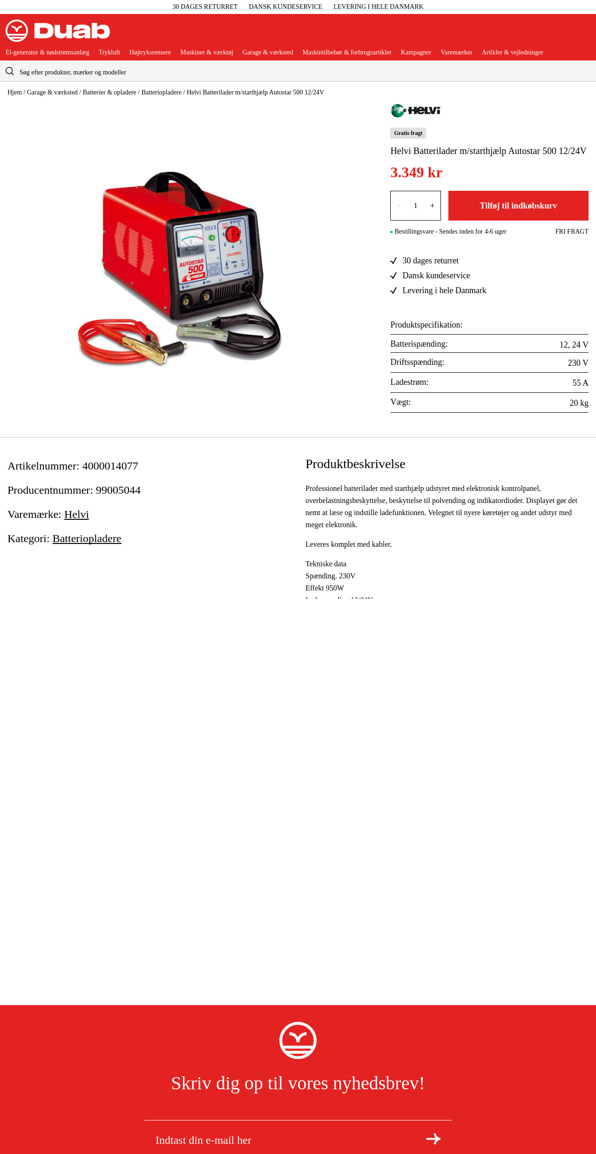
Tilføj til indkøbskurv (518, 205)
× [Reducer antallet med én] (398, 205)
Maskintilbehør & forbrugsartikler (347, 52)
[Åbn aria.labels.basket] (583, 34)
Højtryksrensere (150, 52)
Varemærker (456, 52)
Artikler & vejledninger (512, 52)
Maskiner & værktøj (206, 52)
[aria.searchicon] (10, 70)
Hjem (14, 92)
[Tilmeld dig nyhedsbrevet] (433, 1138)
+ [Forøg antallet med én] (432, 205)
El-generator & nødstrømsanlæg (47, 52)
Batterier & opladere (109, 92)
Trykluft (109, 52)
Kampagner (416, 52)
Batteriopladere (162, 92)
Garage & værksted (268, 52)
